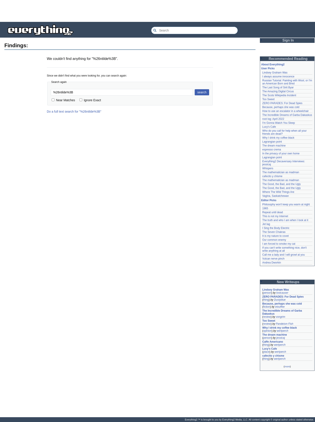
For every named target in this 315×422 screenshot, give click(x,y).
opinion (267, 330)
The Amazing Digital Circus (278, 91)
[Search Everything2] (194, 30)
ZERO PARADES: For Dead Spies (282, 103)
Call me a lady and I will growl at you (283, 254)
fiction (266, 306)
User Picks (268, 68)
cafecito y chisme (272, 176)
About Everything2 (273, 64)
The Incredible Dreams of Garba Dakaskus (287, 115)
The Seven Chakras (273, 232)
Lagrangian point (272, 141)
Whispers (267, 168)
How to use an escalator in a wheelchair (285, 111)
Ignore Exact (90, 100)
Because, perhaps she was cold (280, 107)
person (267, 292)
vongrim (280, 316)
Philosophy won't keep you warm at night (286, 204)
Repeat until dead (272, 212)
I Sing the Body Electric (275, 228)
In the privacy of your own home (280, 153)
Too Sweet (268, 99)
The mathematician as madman (280, 172)
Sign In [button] (288, 40)
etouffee (280, 306)
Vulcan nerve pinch (273, 258)
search (201, 92)
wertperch (282, 330)
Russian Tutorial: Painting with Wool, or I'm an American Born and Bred (287, 82)
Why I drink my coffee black (278, 137)
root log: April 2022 (273, 118)
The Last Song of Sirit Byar (278, 87)
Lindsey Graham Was (274, 72)
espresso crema (271, 149)
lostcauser (282, 292)
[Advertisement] (157, 11)
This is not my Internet (275, 216)
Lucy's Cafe (269, 126)
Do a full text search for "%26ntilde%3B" (74, 111)
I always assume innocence (278, 76)
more (287, 366)
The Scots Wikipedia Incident (279, 95)
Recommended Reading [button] (288, 59)
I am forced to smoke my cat (278, 243)
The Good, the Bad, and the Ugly (281, 184)
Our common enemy (274, 239)
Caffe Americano (272, 341)
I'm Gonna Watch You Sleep (278, 122)
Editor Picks (268, 200)
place (266, 351)
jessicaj (280, 337)
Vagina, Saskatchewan (275, 195)
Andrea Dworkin (271, 262)
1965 (265, 208)
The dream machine (274, 145)
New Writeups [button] (288, 282)
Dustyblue (279, 299)
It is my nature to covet (275, 235)
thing (266, 299)
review (267, 316)
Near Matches (63, 100)
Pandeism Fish (284, 323)
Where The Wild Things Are (278, 192)
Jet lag (266, 224)
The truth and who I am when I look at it (285, 220)
